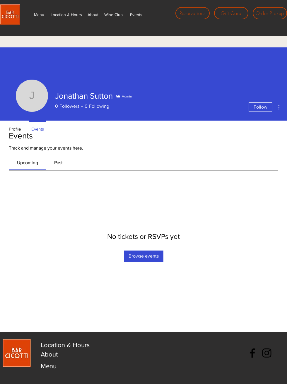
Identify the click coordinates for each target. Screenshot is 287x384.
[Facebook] (252, 353)
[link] (27, 162)
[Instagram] (267, 353)
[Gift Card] (231, 13)
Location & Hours (65, 345)
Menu (49, 366)
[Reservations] (192, 13)
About (49, 354)
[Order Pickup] (270, 13)
